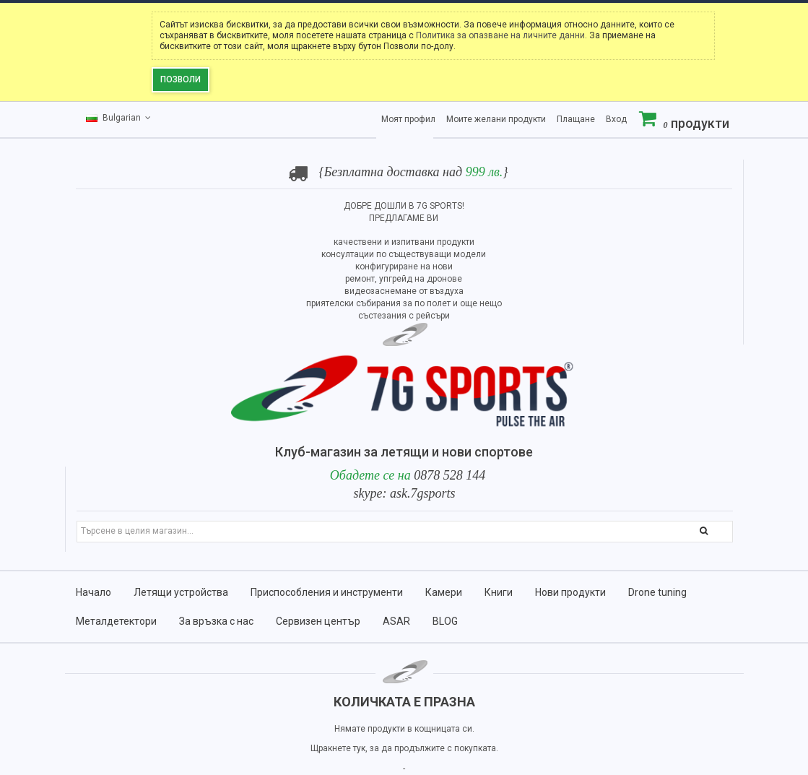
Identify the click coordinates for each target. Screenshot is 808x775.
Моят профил (408, 119)
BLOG (445, 621)
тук (359, 748)
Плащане (576, 119)
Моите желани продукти (496, 119)
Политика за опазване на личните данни (500, 35)
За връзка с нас (216, 621)
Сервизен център (318, 621)
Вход (616, 119)
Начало (93, 592)
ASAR (396, 621)
